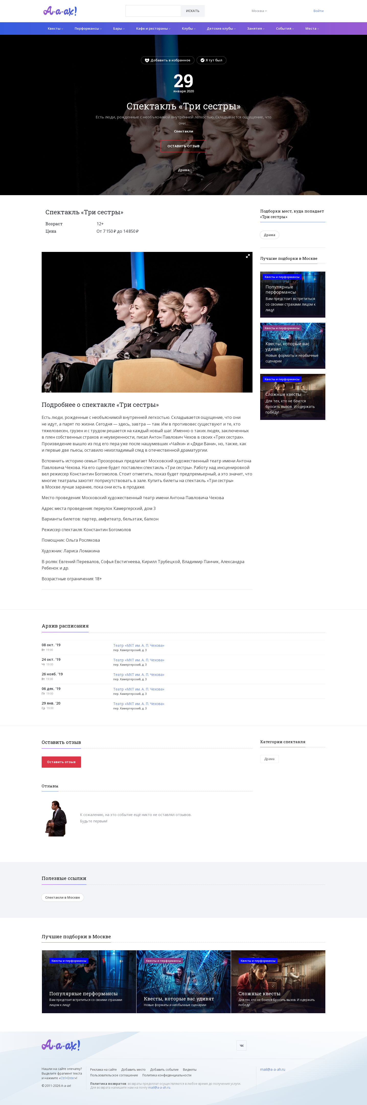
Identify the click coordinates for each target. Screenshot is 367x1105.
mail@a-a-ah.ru (159, 1087)
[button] (248, 256)
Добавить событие (164, 1069)
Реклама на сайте (103, 1069)
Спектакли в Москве (62, 897)
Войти (319, 10)
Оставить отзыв (183, 146)
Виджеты (190, 1069)
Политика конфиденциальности (166, 1075)
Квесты (55, 28)
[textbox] (153, 7)
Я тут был (211, 60)
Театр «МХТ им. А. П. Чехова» (138, 645)
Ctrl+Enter (68, 1078)
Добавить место (133, 1069)
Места (312, 28)
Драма (183, 170)
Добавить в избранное (167, 60)
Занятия (256, 28)
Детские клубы (221, 28)
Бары (119, 28)
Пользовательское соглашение (114, 1075)
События (285, 28)
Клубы (189, 28)
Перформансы (88, 28)
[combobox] (153, 11)
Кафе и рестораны (153, 28)
